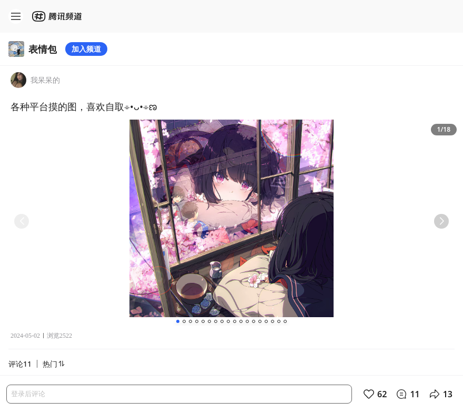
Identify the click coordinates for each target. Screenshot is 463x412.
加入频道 (86, 49)
